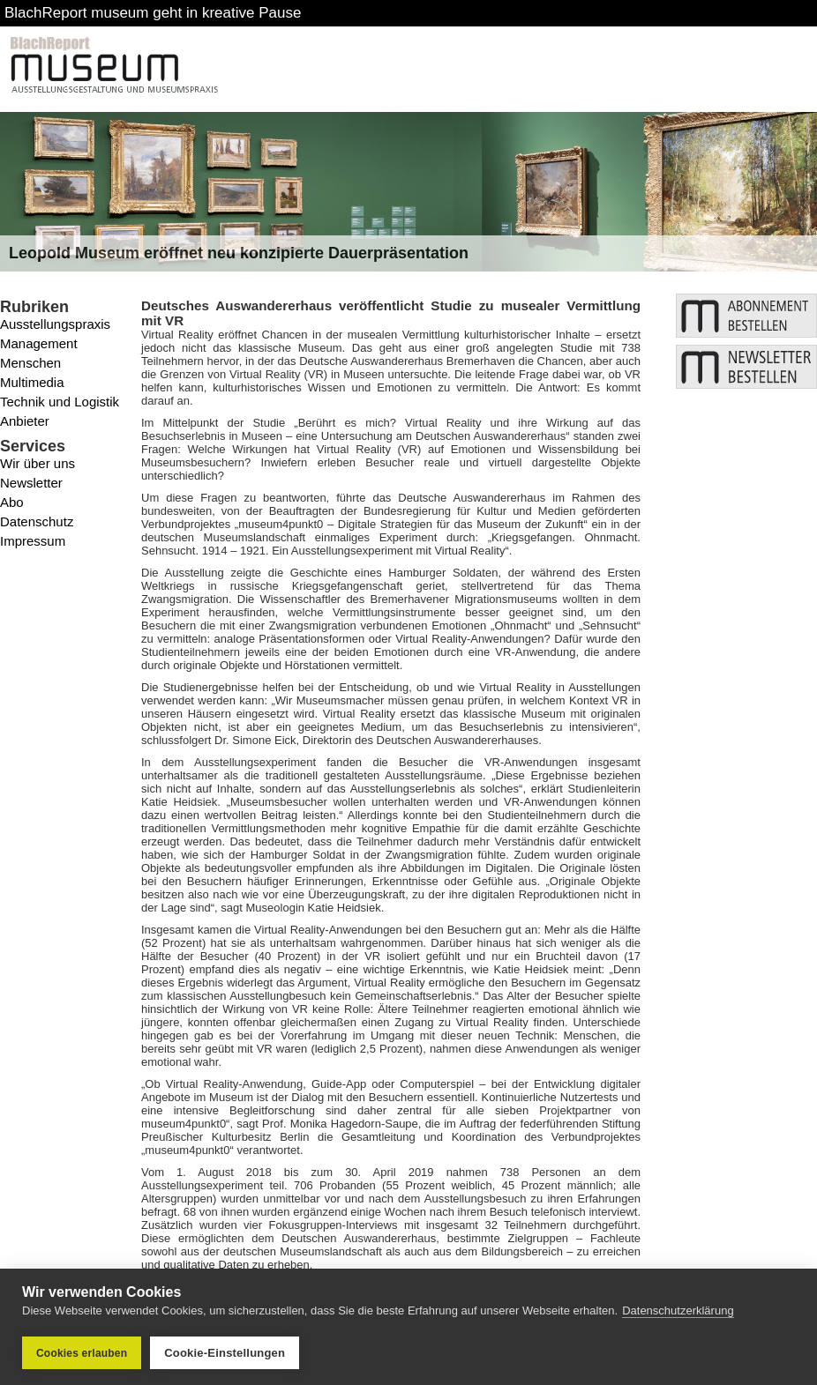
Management (39, 343)
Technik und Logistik (59, 401)
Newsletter (31, 482)
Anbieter (24, 420)
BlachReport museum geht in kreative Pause (152, 12)
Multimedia (32, 382)
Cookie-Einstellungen (224, 1352)
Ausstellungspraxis (55, 323)
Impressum (32, 540)
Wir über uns (37, 463)
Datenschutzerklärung (677, 1310)
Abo (12, 502)
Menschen (30, 362)
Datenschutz (36, 521)
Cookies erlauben (81, 1353)
